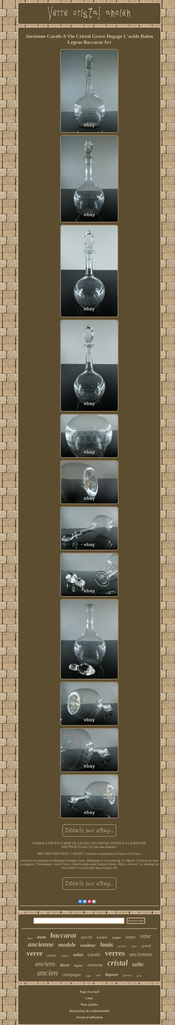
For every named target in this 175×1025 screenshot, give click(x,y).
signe (116, 938)
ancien (47, 972)
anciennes (140, 954)
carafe (94, 954)
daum (41, 937)
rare (98, 975)
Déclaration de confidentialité (89, 1011)
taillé (139, 975)
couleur (88, 945)
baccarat (63, 935)
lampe (131, 937)
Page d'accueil (89, 992)
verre (34, 953)
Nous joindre (89, 1004)
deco (30, 938)
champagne (71, 974)
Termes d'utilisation (89, 1017)
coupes (64, 955)
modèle (102, 937)
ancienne (41, 944)
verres (115, 953)
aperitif (86, 937)
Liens (89, 998)
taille (138, 964)
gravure (127, 975)
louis (106, 944)
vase (145, 935)
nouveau (95, 964)
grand (146, 946)
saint (78, 954)
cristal (117, 962)
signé (134, 946)
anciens (45, 963)
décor (65, 965)
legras (78, 965)
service (122, 946)
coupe (88, 976)
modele (67, 944)
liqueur (111, 974)
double (51, 955)
